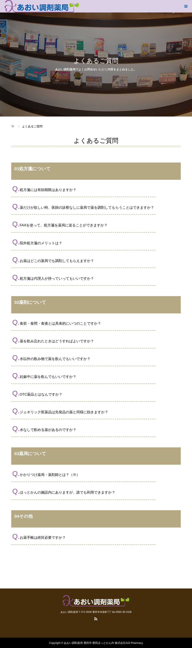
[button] (96, 189)
